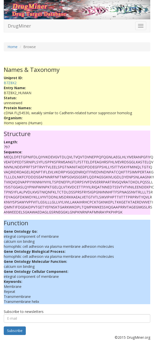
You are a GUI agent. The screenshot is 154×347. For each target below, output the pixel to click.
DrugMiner (19, 26)
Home (13, 46)
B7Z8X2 (10, 82)
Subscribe (15, 330)
